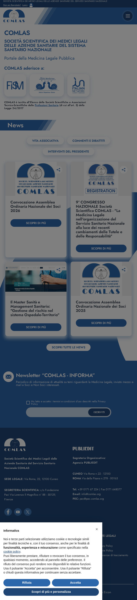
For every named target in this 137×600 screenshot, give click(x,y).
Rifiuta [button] (27, 582)
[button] (96, 529)
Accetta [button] (75, 582)
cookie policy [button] (11, 551)
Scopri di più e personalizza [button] (51, 591)
